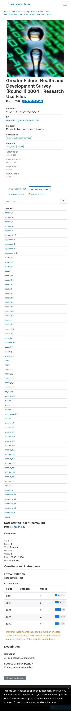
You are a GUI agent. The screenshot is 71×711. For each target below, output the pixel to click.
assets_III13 (9, 311)
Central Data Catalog (20, 11)
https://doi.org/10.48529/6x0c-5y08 (22, 120)
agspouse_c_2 (11, 253)
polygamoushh (11, 414)
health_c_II (9, 378)
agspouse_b (10, 244)
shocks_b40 (10, 468)
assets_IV (9, 315)
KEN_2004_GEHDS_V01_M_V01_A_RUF (19, 14)
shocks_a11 (9, 432)
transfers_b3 (10, 508)
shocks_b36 (10, 463)
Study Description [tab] (17, 189)
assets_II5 (9, 293)
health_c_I (9, 374)
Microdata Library (20, 4)
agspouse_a (10, 239)
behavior (8, 338)
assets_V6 (9, 324)
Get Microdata (32, 101)
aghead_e (9, 231)
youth (7, 517)
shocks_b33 (10, 459)
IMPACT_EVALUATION (40, 11)
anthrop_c (9, 266)
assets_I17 (9, 284)
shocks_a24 (10, 445)
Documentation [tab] (16, 194)
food (7, 360)
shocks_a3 (9, 423)
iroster (7, 405)
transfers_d (10, 512)
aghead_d (9, 226)
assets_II (8, 289)
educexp (8, 351)
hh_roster (9, 392)
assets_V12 (9, 329)
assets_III (9, 302)
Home (6, 11)
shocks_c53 (10, 481)
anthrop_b (9, 262)
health (7, 365)
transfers (9, 490)
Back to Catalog (15, 678)
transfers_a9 (10, 499)
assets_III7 (9, 307)
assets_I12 (9, 280)
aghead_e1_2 (10, 235)
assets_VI (9, 333)
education (9, 347)
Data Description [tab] (39, 189)
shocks (8, 418)
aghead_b (9, 217)
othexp (8, 410)
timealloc (9, 486)
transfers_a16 (10, 503)
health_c (8, 369)
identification (10, 396)
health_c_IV (10, 387)
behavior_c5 (10, 342)
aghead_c (9, 222)
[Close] (68, 688)
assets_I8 (9, 275)
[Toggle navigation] (65, 4)
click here (50, 702)
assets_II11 (9, 298)
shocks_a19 (10, 441)
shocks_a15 (10, 436)
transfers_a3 (10, 494)
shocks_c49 (10, 477)
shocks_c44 (10, 472)
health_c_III (9, 383)
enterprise (9, 356)
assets (8, 271)
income (8, 401)
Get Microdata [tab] (37, 194)
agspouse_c (10, 248)
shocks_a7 (9, 427)
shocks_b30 (10, 454)
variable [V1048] (44, 14)
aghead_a (9, 213)
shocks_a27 (10, 450)
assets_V (8, 320)
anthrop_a (9, 257)
